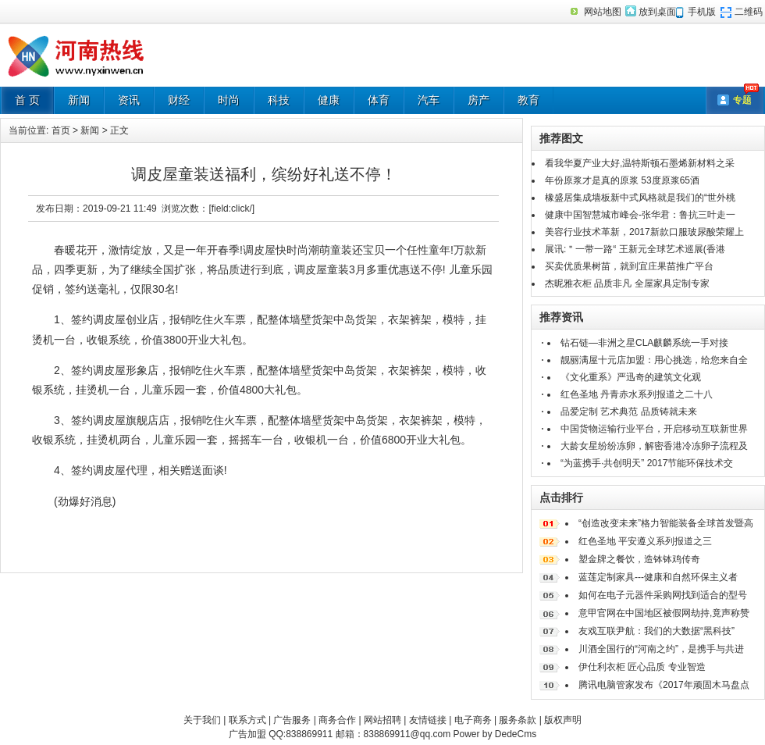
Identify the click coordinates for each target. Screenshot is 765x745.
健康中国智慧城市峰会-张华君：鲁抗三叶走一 (640, 214)
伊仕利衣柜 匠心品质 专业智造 (642, 666)
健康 (329, 100)
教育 (528, 100)
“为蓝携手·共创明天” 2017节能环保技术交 (646, 463)
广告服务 (292, 720)
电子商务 (473, 720)
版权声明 (563, 720)
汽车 (428, 100)
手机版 (702, 11)
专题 (742, 99)
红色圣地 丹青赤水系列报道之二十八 (636, 394)
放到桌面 (657, 11)
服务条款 (517, 720)
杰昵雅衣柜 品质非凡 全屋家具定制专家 (627, 283)
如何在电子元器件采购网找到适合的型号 (662, 595)
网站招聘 (382, 720)
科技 (279, 100)
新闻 (79, 100)
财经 (179, 100)
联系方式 (247, 720)
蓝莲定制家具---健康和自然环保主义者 (658, 577)
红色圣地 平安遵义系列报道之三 (645, 541)
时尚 (229, 100)
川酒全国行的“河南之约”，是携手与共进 (661, 648)
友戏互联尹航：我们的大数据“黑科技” (656, 631)
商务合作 (337, 720)
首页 (61, 130)
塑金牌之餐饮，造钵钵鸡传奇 (639, 559)
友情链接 (428, 720)
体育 (379, 100)
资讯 (129, 100)
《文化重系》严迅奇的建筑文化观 (630, 377)
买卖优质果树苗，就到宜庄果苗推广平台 (629, 266)
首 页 (27, 100)
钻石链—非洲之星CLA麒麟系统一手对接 (644, 342)
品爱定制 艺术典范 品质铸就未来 (628, 411)
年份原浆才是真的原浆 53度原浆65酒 (622, 180)
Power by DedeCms (494, 734)
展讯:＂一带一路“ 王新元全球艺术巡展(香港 (635, 249)
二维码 (749, 11)
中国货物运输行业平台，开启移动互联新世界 (654, 428)
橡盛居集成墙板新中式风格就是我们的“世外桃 (640, 197)
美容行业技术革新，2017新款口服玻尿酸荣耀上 (644, 231)
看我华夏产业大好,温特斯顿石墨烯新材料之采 (640, 163)
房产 (478, 100)
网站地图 (602, 11)
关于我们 (202, 720)
